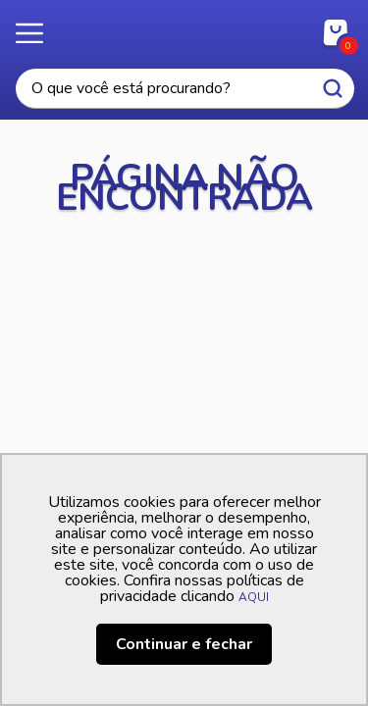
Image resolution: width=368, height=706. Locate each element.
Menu (39, 34)
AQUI (253, 597)
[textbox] (185, 89)
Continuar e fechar (184, 644)
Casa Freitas (184, 27)
